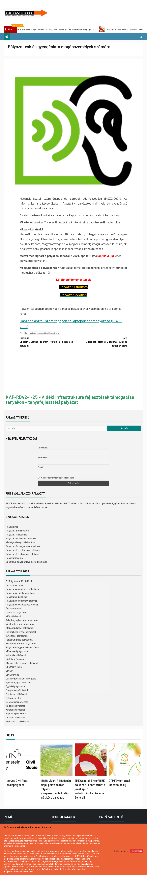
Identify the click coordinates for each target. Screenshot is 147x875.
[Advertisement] (73, 371)
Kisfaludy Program (15, 659)
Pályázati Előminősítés (17, 530)
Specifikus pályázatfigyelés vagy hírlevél (26, 562)
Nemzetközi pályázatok (18, 721)
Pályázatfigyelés (14, 558)
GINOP (9, 670)
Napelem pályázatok (16, 713)
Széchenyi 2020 (14, 667)
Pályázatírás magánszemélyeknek (23, 546)
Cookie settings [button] (121, 851)
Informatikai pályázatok (17, 702)
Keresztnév (43, 448)
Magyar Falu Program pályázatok (22, 663)
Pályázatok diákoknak (17, 597)
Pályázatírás (12, 526)
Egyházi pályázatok (15, 686)
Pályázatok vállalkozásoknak (20, 593)
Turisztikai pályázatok (17, 636)
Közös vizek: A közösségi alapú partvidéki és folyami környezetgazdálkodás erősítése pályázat (50, 29)
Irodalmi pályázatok (15, 706)
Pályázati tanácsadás (16, 534)
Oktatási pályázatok (16, 717)
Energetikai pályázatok (17, 690)
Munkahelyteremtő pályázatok (21, 643)
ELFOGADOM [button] (137, 851)
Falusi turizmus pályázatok (19, 639)
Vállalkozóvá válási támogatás (21, 678)
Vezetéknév (43, 457)
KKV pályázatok (14, 616)
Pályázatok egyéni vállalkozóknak (23, 647)
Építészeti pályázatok (17, 694)
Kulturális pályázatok (16, 655)
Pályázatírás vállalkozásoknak (21, 538)
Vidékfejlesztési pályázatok (20, 624)
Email (40, 467)
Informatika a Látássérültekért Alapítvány (42, 333)
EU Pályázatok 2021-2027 (19, 581)
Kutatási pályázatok (15, 709)
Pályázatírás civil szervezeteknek (23, 550)
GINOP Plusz (12, 674)
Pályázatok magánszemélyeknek (22, 589)
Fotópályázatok (13, 698)
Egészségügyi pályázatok (19, 682)
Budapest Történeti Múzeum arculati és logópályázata (100, 341)
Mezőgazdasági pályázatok (20, 628)
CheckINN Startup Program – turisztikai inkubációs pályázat (47, 341)
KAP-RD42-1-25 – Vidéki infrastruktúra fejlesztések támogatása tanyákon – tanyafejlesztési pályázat (70, 399)
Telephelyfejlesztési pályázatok (22, 620)
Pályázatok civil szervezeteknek (22, 604)
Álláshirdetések (14, 608)
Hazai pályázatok (14, 585)
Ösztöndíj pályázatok (16, 612)
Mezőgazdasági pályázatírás (20, 542)
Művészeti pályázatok (17, 651)
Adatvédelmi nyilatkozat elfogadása (56, 478)
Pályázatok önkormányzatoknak (21, 600)
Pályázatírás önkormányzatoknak (22, 554)
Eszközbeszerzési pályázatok (21, 632)
